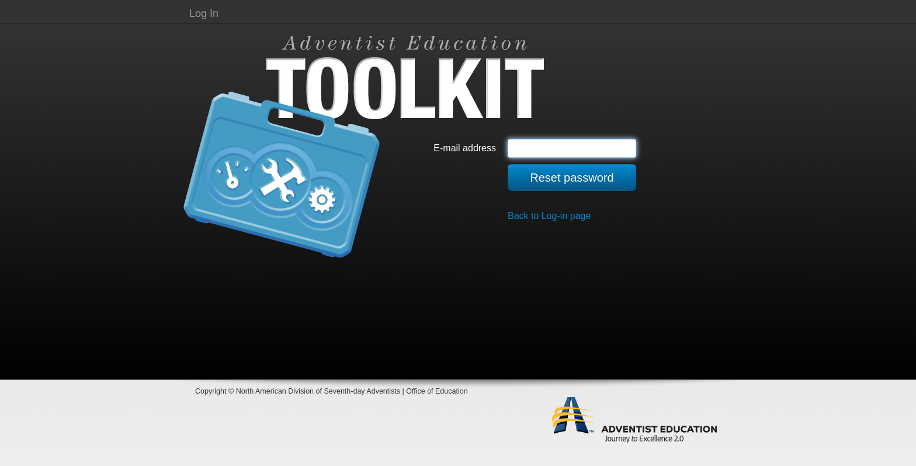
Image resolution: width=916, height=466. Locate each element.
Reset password (571, 177)
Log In (203, 13)
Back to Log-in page (549, 216)
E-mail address (464, 148)
